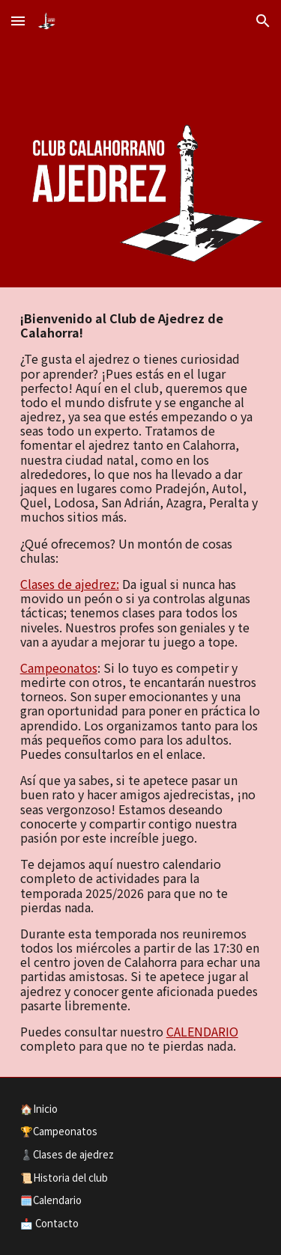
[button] (18, 20)
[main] (141, 682)
